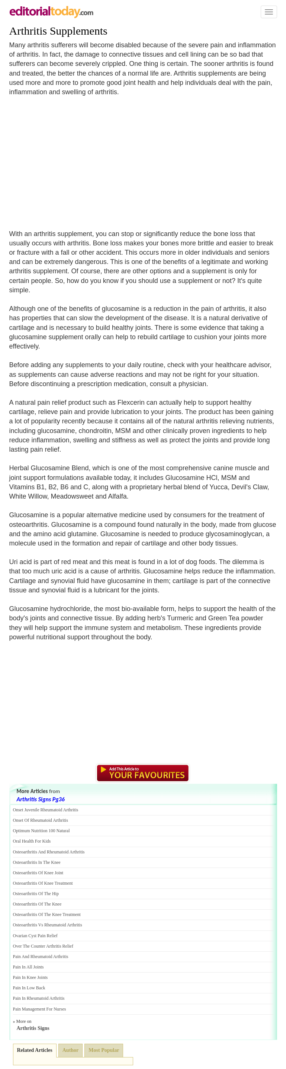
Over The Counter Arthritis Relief (43, 946)
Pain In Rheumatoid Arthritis (39, 998)
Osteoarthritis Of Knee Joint (38, 872)
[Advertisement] (71, 158)
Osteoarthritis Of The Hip (36, 893)
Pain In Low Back (29, 987)
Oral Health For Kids (32, 841)
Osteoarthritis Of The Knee (37, 904)
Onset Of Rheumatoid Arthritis (40, 820)
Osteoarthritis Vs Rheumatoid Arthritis (47, 925)
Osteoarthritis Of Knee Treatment (43, 883)
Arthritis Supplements (58, 31)
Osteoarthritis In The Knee (37, 862)
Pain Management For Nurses (39, 1009)
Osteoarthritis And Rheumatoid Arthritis (49, 852)
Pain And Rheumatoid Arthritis (40, 956)
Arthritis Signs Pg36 (41, 799)
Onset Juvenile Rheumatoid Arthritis (45, 809)
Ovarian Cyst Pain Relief (35, 935)
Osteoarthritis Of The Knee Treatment (47, 914)
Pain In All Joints (28, 967)
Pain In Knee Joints (30, 977)
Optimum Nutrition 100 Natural (41, 830)
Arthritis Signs (33, 1028)
